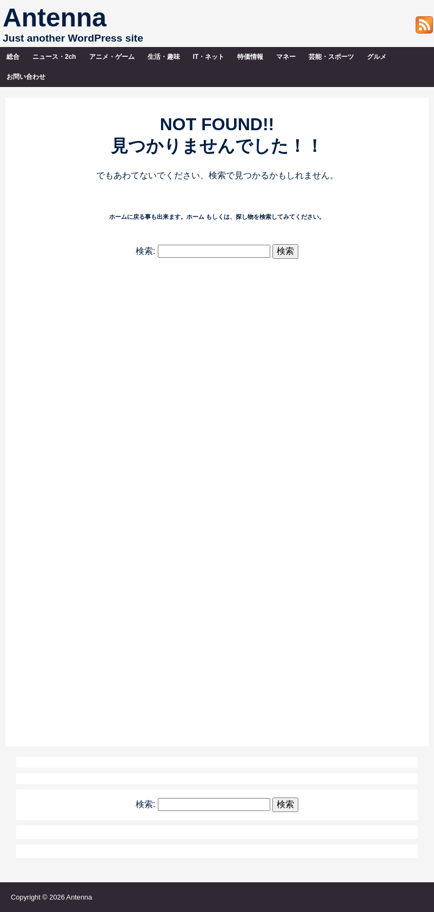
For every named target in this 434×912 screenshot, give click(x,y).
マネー (286, 57)
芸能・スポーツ (331, 57)
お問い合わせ (26, 77)
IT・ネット (208, 57)
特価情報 (250, 57)
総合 (13, 57)
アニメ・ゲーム (112, 57)
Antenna (54, 17)
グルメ (376, 57)
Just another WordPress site (73, 38)
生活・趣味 (163, 57)
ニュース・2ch (54, 57)
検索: (145, 251)
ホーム (195, 216)
